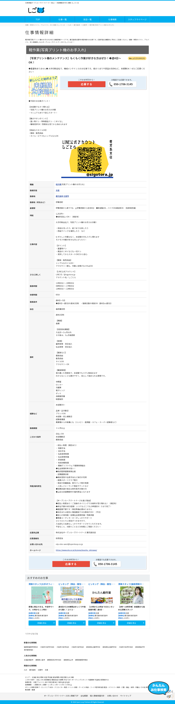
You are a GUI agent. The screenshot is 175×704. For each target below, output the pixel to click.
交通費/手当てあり (65, 680)
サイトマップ (125, 695)
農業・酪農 (31, 690)
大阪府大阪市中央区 (47, 647)
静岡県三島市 (40, 660)
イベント (71, 687)
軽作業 (58, 184)
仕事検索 (112, 19)
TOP (38, 19)
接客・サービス (80, 687)
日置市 (66, 196)
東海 (54, 677)
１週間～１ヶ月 (47, 684)
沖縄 (72, 677)
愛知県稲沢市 (140, 647)
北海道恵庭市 (29, 660)
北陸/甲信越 (48, 677)
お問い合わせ (112, 695)
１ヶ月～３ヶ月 (58, 684)
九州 (25, 670)
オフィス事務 (30, 687)
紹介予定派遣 (50, 682)
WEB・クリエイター (56, 687)
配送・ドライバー (110, 687)
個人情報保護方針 (97, 695)
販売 (66, 687)
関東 (42, 677)
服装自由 (55, 680)
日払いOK (40, 680)
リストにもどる (31, 633)
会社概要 (84, 695)
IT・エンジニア (43, 687)
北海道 (34, 677)
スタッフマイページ (137, 19)
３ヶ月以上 (68, 684)
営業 (36, 687)
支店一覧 (87, 19)
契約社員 (61, 682)
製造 (102, 687)
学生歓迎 (97, 680)
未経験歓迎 (48, 680)
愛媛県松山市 (68, 660)
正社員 (67, 682)
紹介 (56, 682)
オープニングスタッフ (80, 680)
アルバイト (41, 682)
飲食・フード (90, 687)
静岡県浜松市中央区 (54, 660)
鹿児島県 (59, 196)
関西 (58, 677)
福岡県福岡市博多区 (31, 647)
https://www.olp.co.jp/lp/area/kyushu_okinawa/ (76, 550)
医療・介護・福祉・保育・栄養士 (128, 687)
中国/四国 (63, 677)
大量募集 (91, 680)
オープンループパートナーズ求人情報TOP (61, 695)
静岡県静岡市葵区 (81, 660)
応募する (86, 84)
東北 (38, 677)
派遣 (57, 190)
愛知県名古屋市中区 (93, 647)
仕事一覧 (62, 19)
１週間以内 (37, 684)
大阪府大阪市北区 (63, 647)
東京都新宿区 (29, 650)
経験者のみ (105, 680)
